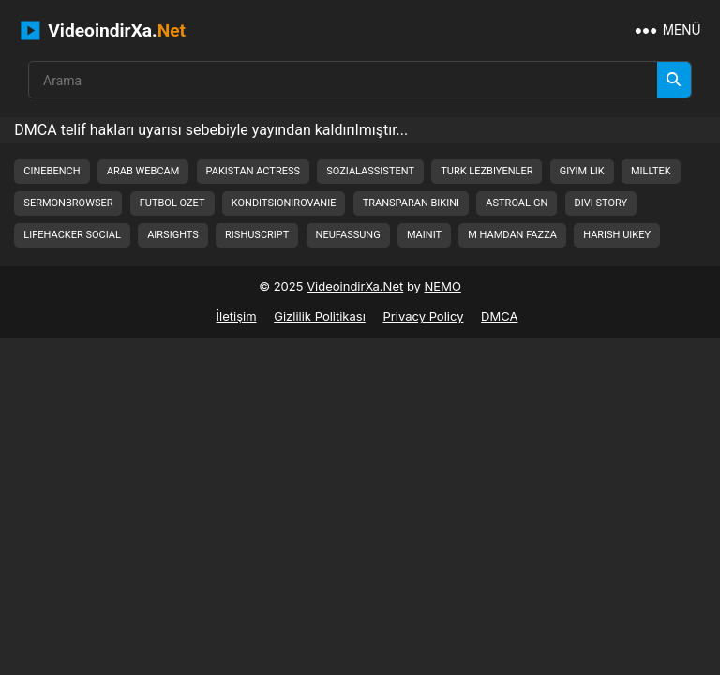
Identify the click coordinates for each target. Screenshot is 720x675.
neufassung (348, 235)
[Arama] (674, 80)
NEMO (443, 285)
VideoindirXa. (104, 30)
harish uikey (617, 235)
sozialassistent (370, 171)
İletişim (237, 315)
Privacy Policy (422, 315)
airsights (173, 235)
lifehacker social (72, 235)
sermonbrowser (67, 203)
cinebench (51, 171)
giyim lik (582, 171)
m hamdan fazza (512, 235)
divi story (601, 203)
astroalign (517, 203)
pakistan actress (253, 171)
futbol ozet (172, 203)
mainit (424, 235)
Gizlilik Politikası (320, 315)
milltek (651, 171)
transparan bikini (411, 203)
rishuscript (257, 235)
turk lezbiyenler (486, 171)
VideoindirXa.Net (355, 285)
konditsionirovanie (284, 203)
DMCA (499, 315)
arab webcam (143, 171)
